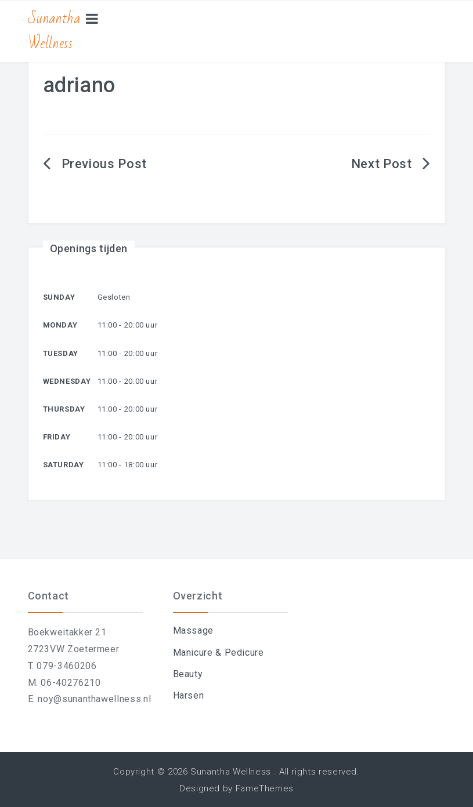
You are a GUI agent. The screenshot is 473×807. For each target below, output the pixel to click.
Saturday (63, 464)
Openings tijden (89, 248)
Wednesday (67, 381)
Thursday (64, 409)
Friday (57, 436)
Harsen (188, 695)
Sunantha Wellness (54, 31)
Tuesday (60, 353)
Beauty (188, 673)
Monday (60, 325)
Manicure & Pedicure (218, 652)
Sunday (59, 297)
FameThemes (265, 788)
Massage (193, 630)
